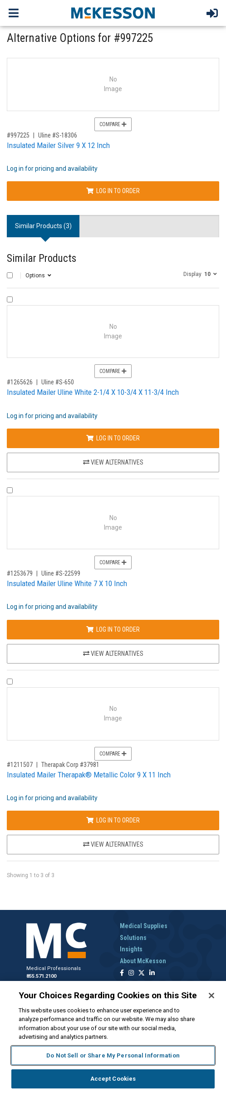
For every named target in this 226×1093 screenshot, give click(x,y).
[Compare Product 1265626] (10, 299)
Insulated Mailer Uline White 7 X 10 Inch (67, 583)
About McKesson (143, 961)
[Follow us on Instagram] (131, 973)
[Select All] (10, 275)
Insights (131, 949)
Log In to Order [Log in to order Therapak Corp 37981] (113, 820)
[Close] (211, 996)
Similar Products (41, 258)
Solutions (133, 937)
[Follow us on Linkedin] (152, 973)
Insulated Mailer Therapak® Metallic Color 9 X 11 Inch (89, 774)
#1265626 (20, 382)
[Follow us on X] (141, 973)
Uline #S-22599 (60, 573)
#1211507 (20, 764)
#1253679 (20, 573)
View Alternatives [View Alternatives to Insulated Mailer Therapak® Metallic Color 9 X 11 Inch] (113, 844)
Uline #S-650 (57, 382)
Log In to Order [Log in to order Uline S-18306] (113, 190)
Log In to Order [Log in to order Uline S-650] (113, 438)
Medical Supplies (143, 926)
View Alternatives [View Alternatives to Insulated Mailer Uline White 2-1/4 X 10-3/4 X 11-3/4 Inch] (113, 462)
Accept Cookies (113, 1078)
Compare (113, 124)
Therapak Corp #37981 (70, 764)
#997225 (18, 135)
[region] (113, 1037)
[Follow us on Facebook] (122, 973)
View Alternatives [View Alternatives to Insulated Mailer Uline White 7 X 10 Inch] (113, 653)
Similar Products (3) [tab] (43, 226)
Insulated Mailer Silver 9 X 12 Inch (58, 145)
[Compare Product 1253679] (10, 490)
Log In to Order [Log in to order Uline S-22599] (113, 629)
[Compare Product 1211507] (10, 681)
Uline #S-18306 (57, 135)
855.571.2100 (41, 976)
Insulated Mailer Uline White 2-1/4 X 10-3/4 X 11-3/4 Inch (93, 392)
